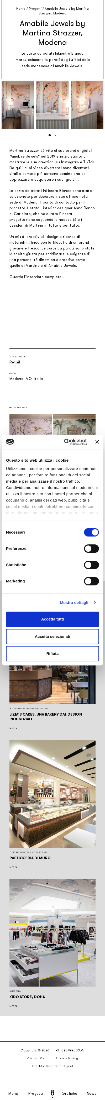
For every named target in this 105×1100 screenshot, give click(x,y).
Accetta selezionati (52, 636)
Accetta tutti (52, 619)
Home (20, 9)
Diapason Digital (59, 1066)
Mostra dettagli (74, 602)
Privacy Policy (38, 1058)
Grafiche (69, 1093)
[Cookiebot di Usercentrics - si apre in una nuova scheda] (65, 442)
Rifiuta (52, 653)
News (92, 1093)
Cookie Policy (67, 1058)
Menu (13, 1093)
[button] (50, 135)
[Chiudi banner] (97, 442)
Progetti (35, 1093)
